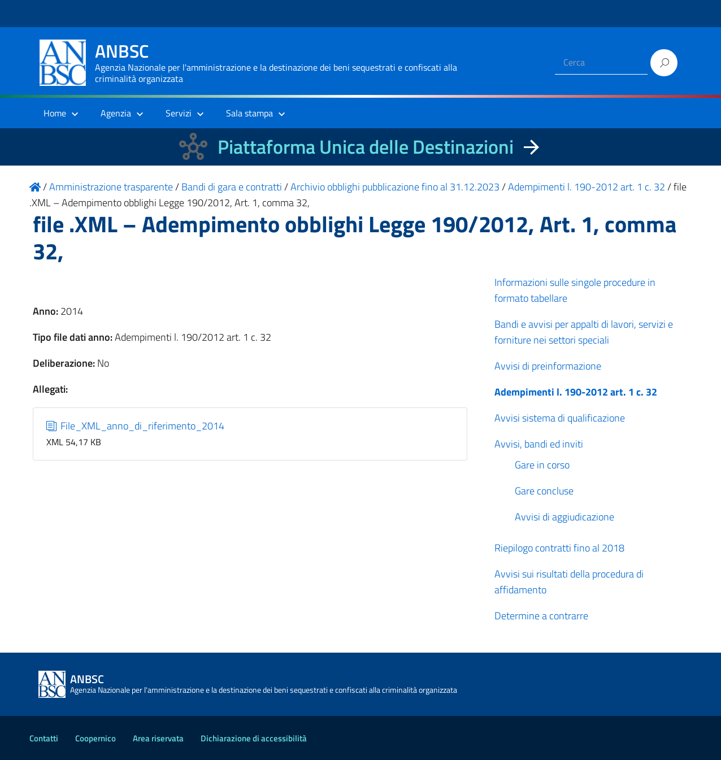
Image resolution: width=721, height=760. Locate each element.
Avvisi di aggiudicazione (564, 516)
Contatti (43, 738)
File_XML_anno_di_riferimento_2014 (135, 425)
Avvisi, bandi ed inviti (538, 443)
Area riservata (158, 738)
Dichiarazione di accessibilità (254, 738)
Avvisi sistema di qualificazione (559, 417)
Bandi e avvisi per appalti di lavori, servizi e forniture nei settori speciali (583, 332)
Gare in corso (542, 464)
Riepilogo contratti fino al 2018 (559, 547)
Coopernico (95, 738)
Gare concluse (544, 490)
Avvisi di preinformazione (547, 366)
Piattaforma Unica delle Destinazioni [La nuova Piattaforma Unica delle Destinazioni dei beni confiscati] (366, 146)
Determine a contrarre (541, 615)
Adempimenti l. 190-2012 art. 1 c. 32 (575, 391)
